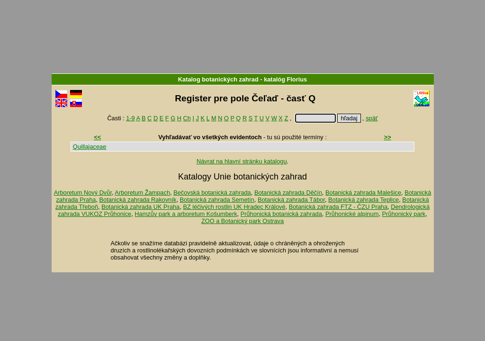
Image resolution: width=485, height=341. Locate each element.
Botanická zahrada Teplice (363, 199)
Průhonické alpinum (351, 213)
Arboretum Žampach (142, 192)
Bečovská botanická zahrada (212, 192)
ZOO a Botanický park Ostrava (242, 220)
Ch (187, 118)
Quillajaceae (89, 146)
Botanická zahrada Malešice (363, 192)
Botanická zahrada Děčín (288, 192)
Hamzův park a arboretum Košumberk (186, 213)
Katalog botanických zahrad (218, 79)
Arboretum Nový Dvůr (83, 192)
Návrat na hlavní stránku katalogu (242, 161)
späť (371, 118)
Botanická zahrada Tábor (291, 199)
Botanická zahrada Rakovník (138, 199)
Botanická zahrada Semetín (217, 199)
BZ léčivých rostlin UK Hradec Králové (234, 206)
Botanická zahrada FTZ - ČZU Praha (338, 206)
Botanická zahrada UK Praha (140, 206)
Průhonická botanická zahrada (281, 213)
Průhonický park (404, 213)
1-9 (130, 118)
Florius (297, 79)
